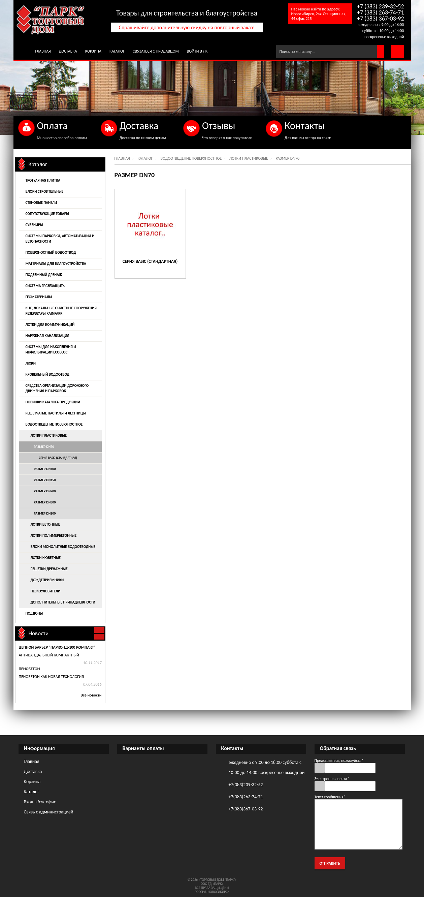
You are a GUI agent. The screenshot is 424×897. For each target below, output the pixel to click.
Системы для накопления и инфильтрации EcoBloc (51, 349)
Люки (31, 363)
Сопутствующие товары (47, 214)
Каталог (117, 51)
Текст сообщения (330, 797)
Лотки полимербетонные (54, 535)
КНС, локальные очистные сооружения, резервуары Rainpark (62, 311)
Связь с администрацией (48, 812)
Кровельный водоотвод (48, 374)
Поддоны (34, 613)
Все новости (90, 695)
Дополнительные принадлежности (63, 602)
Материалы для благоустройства (56, 263)
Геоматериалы (39, 297)
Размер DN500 (45, 513)
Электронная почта (332, 778)
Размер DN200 (45, 491)
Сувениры (34, 225)
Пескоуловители (46, 591)
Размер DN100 (45, 469)
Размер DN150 (45, 480)
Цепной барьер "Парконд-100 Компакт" (57, 647)
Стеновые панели (41, 202)
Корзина (93, 51)
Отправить (330, 863)
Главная (43, 51)
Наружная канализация (47, 336)
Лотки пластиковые (248, 158)
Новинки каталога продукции (53, 402)
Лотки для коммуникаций (50, 324)
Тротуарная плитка (43, 180)
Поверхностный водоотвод (51, 252)
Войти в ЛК (197, 51)
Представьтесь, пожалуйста (339, 760)
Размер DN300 (45, 502)
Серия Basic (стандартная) (150, 261)
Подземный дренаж (44, 275)
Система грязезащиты (46, 286)
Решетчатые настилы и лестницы (56, 413)
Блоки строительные (45, 191)
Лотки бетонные (45, 524)
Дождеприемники (47, 580)
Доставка (68, 51)
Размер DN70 (44, 446)
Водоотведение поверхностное (191, 158)
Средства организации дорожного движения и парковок (57, 388)
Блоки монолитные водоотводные (63, 547)
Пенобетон (29, 669)
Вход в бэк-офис (40, 802)
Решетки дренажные (49, 569)
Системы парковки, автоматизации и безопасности (60, 239)
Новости (39, 633)
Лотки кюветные (46, 558)
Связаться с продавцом (156, 51)
